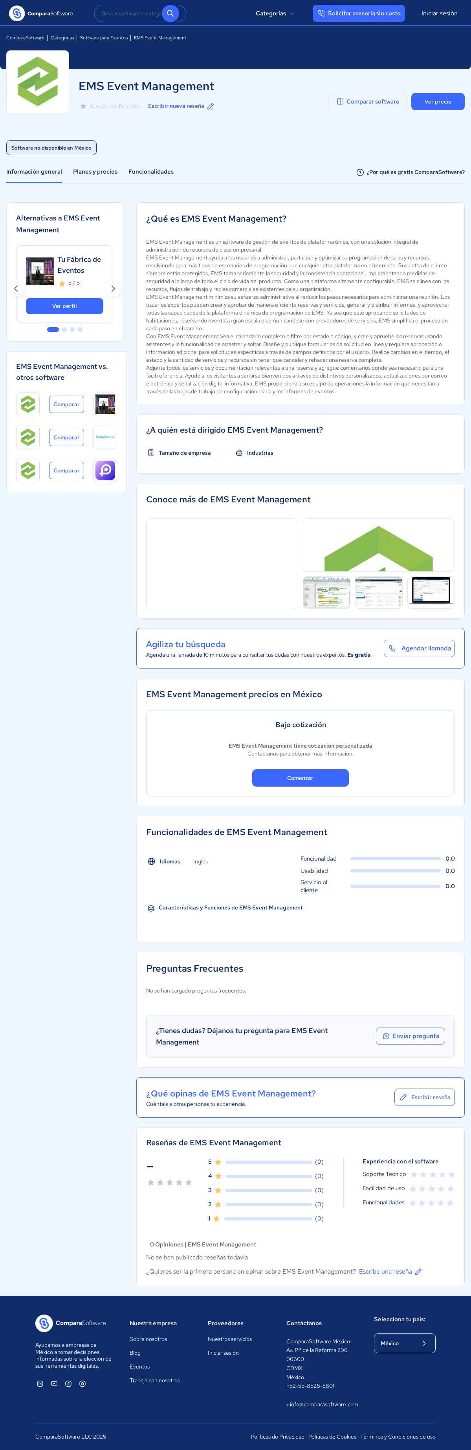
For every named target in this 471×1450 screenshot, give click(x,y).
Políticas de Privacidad (277, 1436)
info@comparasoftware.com (322, 1404)
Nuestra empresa (153, 1323)
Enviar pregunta (410, 1036)
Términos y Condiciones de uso (398, 1436)
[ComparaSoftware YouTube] (54, 1383)
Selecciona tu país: (399, 1319)
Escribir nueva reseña (181, 106)
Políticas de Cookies (332, 1436)
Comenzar (300, 777)
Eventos (140, 1366)
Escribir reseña (425, 1097)
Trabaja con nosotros (155, 1380)
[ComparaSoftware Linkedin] (40, 1383)
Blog (135, 1352)
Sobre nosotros (148, 1339)
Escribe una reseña (391, 1271)
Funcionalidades (151, 172)
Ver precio (438, 101)
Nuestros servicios (230, 1339)
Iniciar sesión (440, 13)
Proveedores (226, 1323)
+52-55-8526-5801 (310, 1385)
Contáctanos (304, 1323)
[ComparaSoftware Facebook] (68, 1383)
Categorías (276, 13)
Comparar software (367, 101)
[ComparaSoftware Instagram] (82, 1383)
